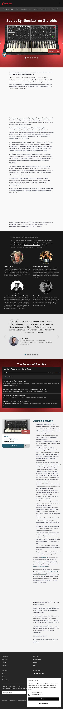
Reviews (51, 9)
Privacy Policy (5, 680)
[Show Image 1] (25, 58)
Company (4, 670)
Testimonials (43, 9)
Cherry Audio (14, 439)
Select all (43, 699)
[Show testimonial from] (25, 354)
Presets (11, 377)
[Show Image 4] (32, 58)
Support (36, 656)
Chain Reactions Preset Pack (32, 245)
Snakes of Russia (17, 391)
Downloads (5, 659)
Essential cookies (36, 692)
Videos (4, 662)
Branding (4, 677)
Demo (26, 446)
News (3, 674)
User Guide (57, 9)
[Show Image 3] (30, 58)
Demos (7, 377)
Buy (30, 9)
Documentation (37, 659)
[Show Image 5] (35, 58)
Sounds (35, 9)
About (17, 9)
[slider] (27, 373)
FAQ (34, 665)
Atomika (6, 436)
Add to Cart (13, 446)
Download (24, 9)
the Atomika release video (11, 385)
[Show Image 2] (28, 58)
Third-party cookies (37, 694)
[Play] (4, 373)
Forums (35, 662)
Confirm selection (43, 703)
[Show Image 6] (37, 58)
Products (5, 656)
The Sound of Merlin (8, 403)
